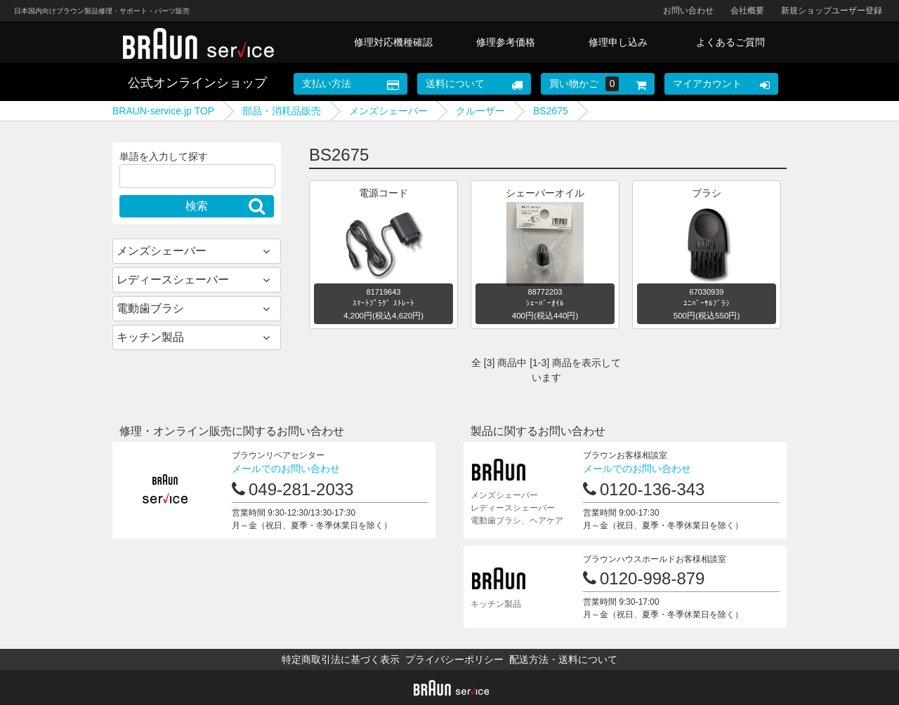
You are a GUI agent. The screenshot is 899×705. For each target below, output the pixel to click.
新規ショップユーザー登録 (831, 10)
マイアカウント (707, 83)
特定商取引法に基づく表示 (341, 659)
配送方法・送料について (563, 659)
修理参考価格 (505, 42)
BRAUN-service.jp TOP (163, 110)
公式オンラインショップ (197, 83)
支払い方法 (326, 83)
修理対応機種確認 (393, 42)
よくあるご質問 (730, 42)
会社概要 (747, 10)
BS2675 (550, 110)
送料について (455, 83)
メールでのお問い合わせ (286, 468)
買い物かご (584, 83)
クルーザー (480, 110)
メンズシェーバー (388, 110)
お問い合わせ (688, 10)
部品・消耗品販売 (281, 110)
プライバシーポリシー (454, 659)
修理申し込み (618, 42)
